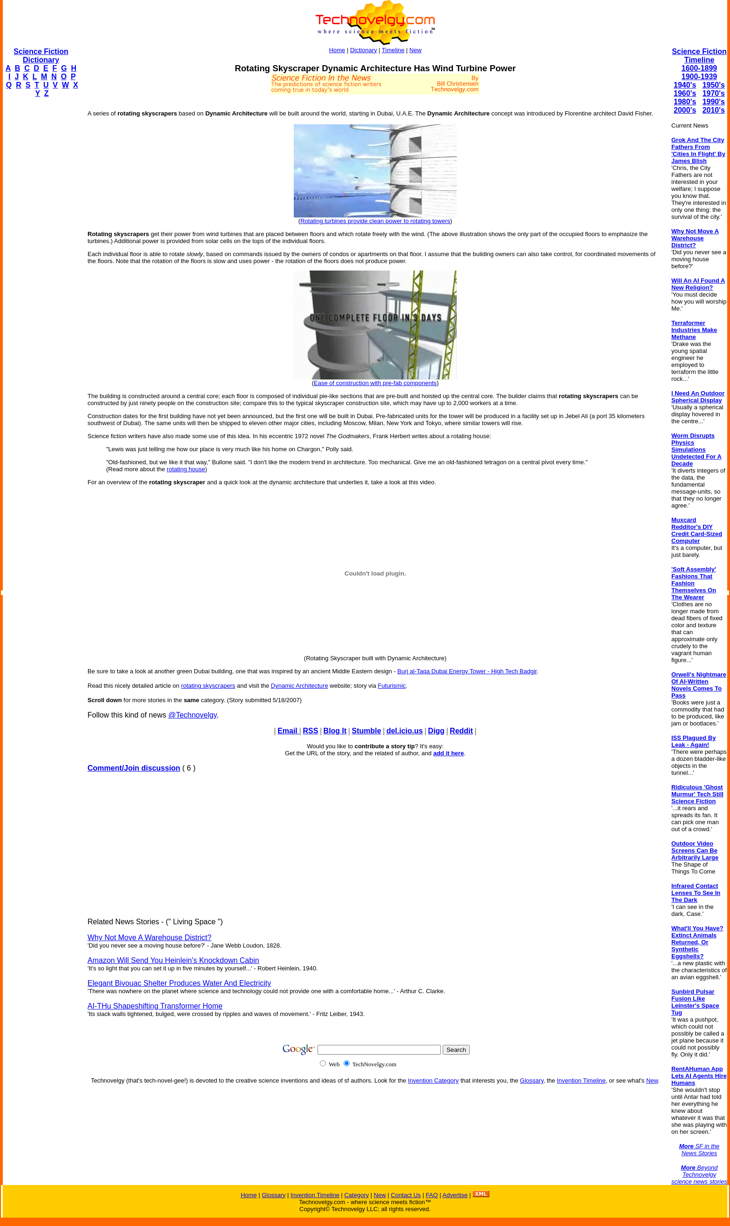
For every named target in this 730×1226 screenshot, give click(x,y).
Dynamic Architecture (299, 685)
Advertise (454, 1195)
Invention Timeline (581, 1080)
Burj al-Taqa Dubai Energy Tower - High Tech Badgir (467, 671)
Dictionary (363, 50)
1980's (685, 102)
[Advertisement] (40, 245)
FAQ (432, 1195)
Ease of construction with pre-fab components (375, 382)
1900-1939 (699, 77)
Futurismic (392, 685)
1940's (685, 85)
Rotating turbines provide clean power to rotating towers (375, 220)
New (415, 50)
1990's (714, 102)
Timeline (393, 50)
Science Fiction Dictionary (41, 55)
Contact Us (405, 1195)
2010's (714, 110)
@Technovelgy (192, 715)
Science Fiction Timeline (699, 55)
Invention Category (433, 1080)
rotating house (186, 469)
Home (337, 50)
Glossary (531, 1080)
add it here (448, 753)
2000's (685, 110)
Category (356, 1195)
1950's (714, 85)
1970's (714, 93)
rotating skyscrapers (208, 685)
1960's (685, 93)
